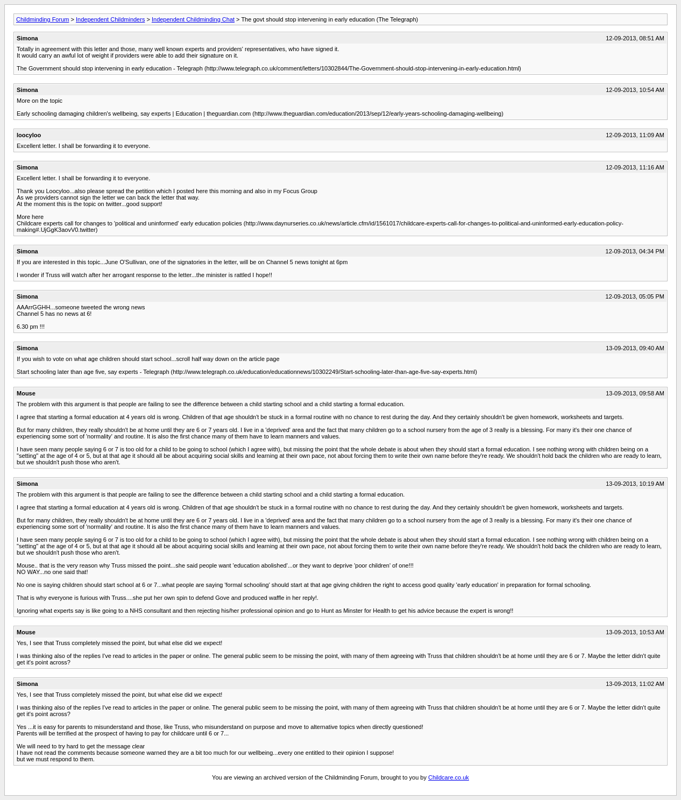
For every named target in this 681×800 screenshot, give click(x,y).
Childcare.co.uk (448, 777)
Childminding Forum (42, 19)
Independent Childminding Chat (193, 19)
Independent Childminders (110, 19)
